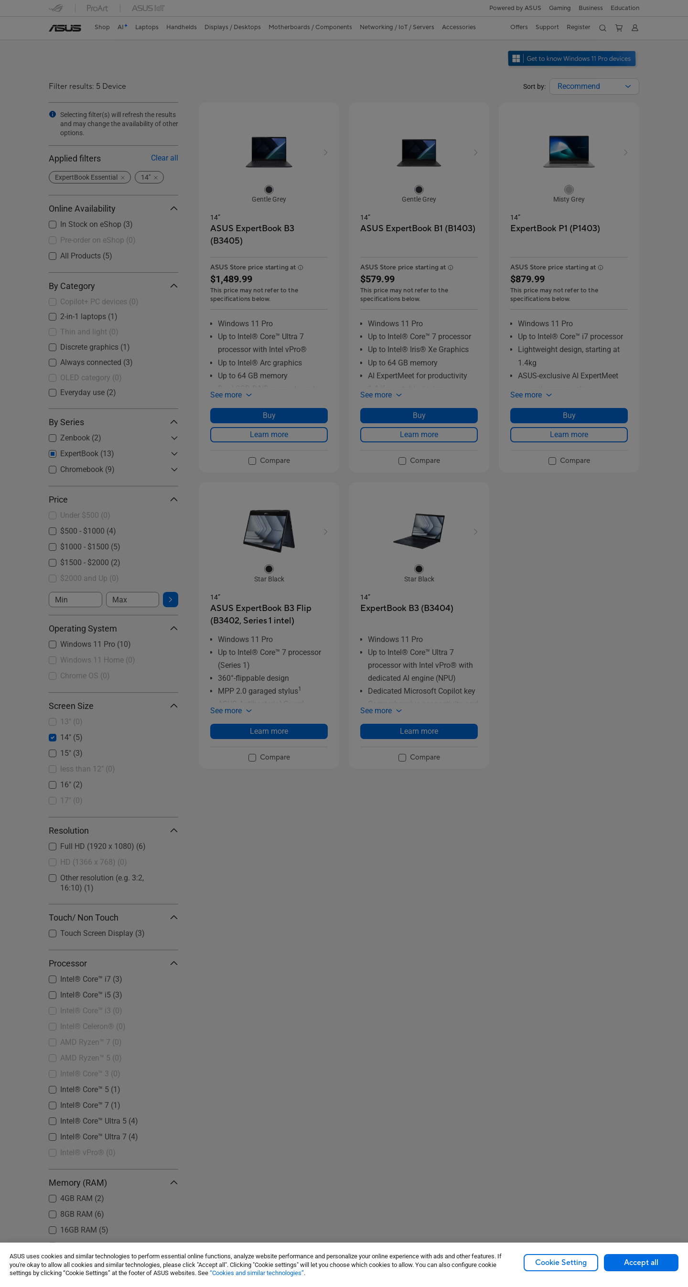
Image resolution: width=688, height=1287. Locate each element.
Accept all (641, 1262)
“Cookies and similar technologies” (257, 1272)
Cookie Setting (561, 1262)
